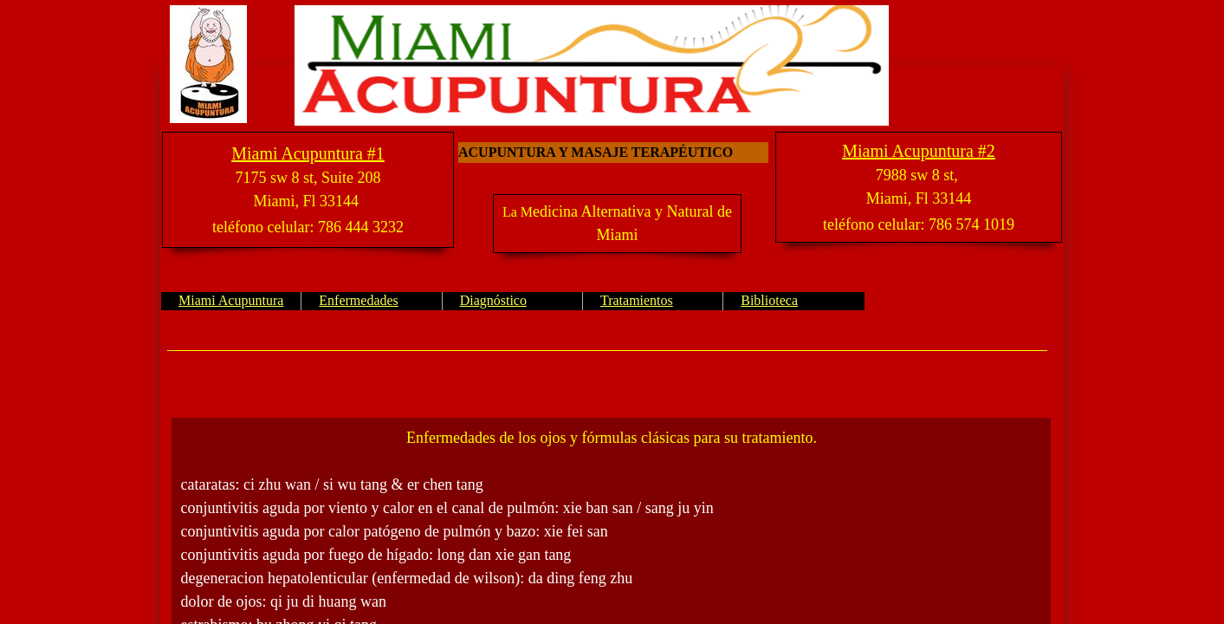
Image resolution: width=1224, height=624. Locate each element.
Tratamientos (636, 300)
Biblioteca (769, 300)
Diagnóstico (493, 300)
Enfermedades (358, 300)
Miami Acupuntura (230, 300)
